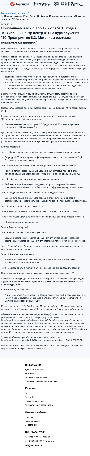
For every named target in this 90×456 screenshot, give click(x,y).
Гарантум (19, 4)
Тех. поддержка (32, 421)
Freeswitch (30, 397)
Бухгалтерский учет (34, 401)
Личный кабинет (36, 412)
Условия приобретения (36, 377)
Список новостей (20, 13)
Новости (29, 417)
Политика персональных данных (41, 381)
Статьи (30, 388)
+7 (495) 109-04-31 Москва (37, 437)
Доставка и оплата (34, 370)
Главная (5, 13)
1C (26, 393)
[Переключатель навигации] (4, 4)
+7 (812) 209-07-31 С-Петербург (40, 441)
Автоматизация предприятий (39, 405)
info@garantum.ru (33, 445)
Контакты (30, 373)
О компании (31, 425)
